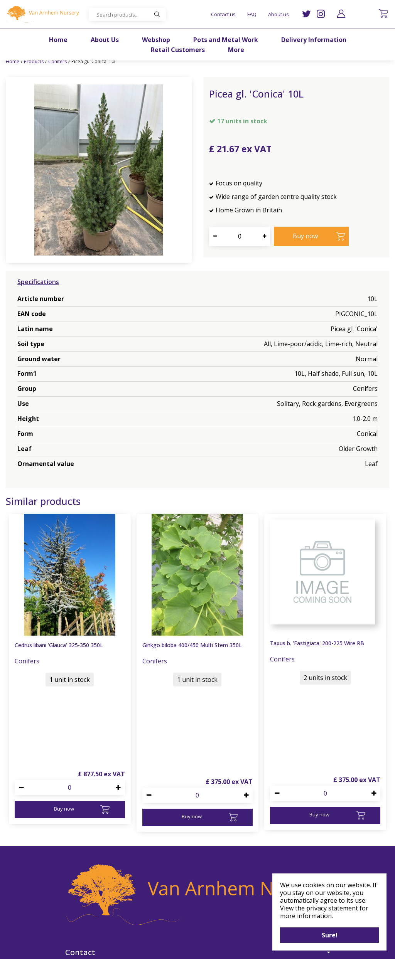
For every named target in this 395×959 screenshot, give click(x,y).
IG (321, 14)
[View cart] (383, 13)
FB (208, 926)
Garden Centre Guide (230, 948)
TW (306, 14)
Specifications (38, 282)
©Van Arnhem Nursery (129, 948)
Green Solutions (180, 948)
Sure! (330, 935)
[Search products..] (127, 14)
